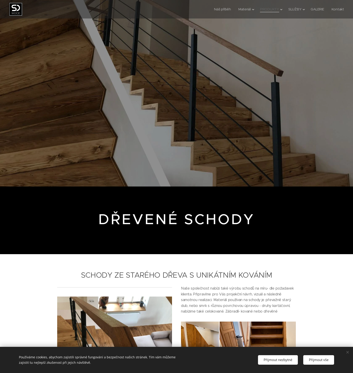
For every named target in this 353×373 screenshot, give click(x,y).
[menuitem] (221, 9)
